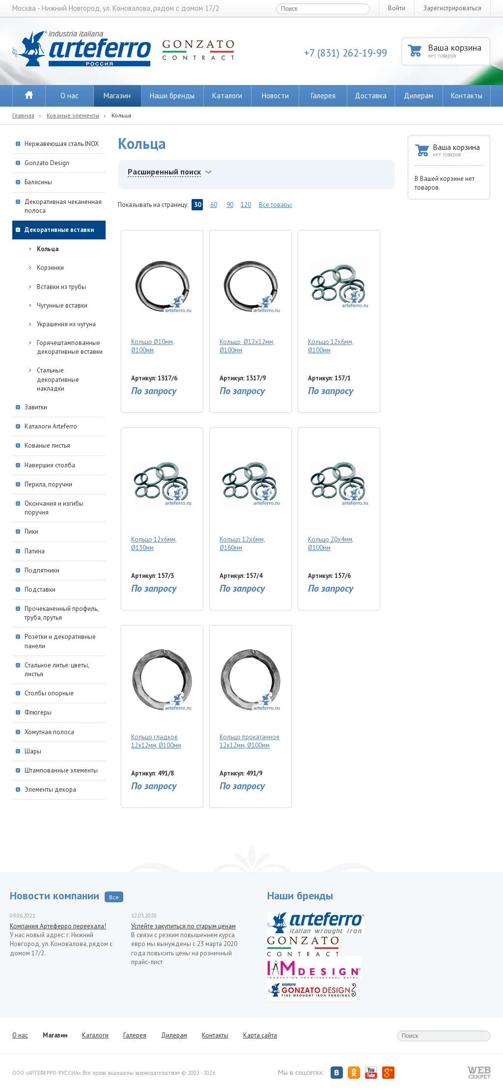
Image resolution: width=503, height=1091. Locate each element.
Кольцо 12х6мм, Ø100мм (338, 294)
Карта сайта (260, 1035)
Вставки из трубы (61, 287)
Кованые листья (47, 445)
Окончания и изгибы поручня (54, 508)
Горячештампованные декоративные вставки (70, 347)
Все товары (275, 205)
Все (114, 897)
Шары (33, 751)
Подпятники (42, 570)
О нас (69, 95)
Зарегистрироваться (452, 8)
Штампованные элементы (61, 770)
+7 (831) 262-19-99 (345, 52)
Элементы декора (50, 789)
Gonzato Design (47, 163)
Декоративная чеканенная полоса (63, 206)
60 (213, 205)
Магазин (117, 95)
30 (197, 205)
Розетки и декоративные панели (60, 641)
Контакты (466, 95)
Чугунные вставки (62, 305)
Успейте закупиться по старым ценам (183, 926)
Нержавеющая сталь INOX (62, 144)
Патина (35, 551)
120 (246, 205)
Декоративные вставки (59, 230)
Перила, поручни (48, 484)
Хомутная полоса (49, 732)
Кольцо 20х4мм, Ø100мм (338, 492)
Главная (23, 115)
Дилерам (418, 95)
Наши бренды (172, 95)
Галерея (323, 95)
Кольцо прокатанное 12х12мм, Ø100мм (250, 690)
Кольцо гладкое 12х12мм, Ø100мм (162, 690)
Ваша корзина (458, 50)
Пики (31, 531)
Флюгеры (38, 712)
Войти (396, 8)
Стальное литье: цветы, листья (57, 669)
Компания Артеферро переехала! (58, 926)
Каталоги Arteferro (51, 426)
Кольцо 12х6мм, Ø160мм (250, 492)
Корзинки (50, 267)
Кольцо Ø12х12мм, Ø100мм (250, 294)
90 (229, 205)
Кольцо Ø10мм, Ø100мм (162, 294)
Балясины (38, 182)
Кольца (47, 249)
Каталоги (227, 95)
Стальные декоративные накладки (58, 379)
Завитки (36, 407)
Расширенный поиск (164, 171)
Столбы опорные (49, 693)
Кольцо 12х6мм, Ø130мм (162, 492)
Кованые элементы (73, 115)
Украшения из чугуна (66, 324)
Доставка (371, 95)
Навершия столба (50, 465)
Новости (275, 95)
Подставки (40, 589)
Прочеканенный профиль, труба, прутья (61, 613)
